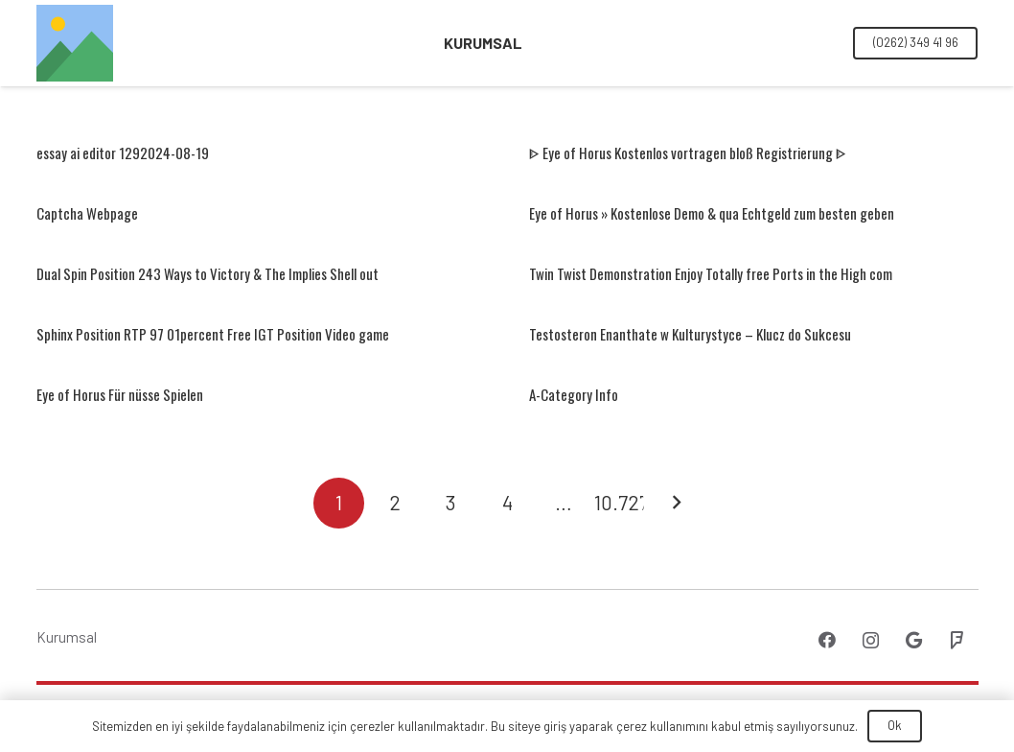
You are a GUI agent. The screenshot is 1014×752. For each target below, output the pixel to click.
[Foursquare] (957, 640)
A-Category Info (573, 394)
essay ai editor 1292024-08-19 (122, 152)
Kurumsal (66, 637)
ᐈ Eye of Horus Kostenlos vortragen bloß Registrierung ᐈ (687, 152)
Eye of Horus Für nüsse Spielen (119, 394)
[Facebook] (827, 640)
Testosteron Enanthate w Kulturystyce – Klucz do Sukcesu (690, 333)
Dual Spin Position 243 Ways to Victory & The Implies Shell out (207, 273)
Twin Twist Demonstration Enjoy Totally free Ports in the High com (710, 273)
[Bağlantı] (74, 43)
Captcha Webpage (87, 212)
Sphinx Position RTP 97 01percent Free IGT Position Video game (212, 333)
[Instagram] (870, 640)
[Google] (913, 640)
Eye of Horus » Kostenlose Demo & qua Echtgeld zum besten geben (711, 212)
